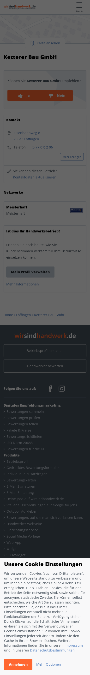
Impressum (74, 645)
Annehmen (18, 664)
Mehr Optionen (48, 664)
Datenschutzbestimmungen (52, 650)
